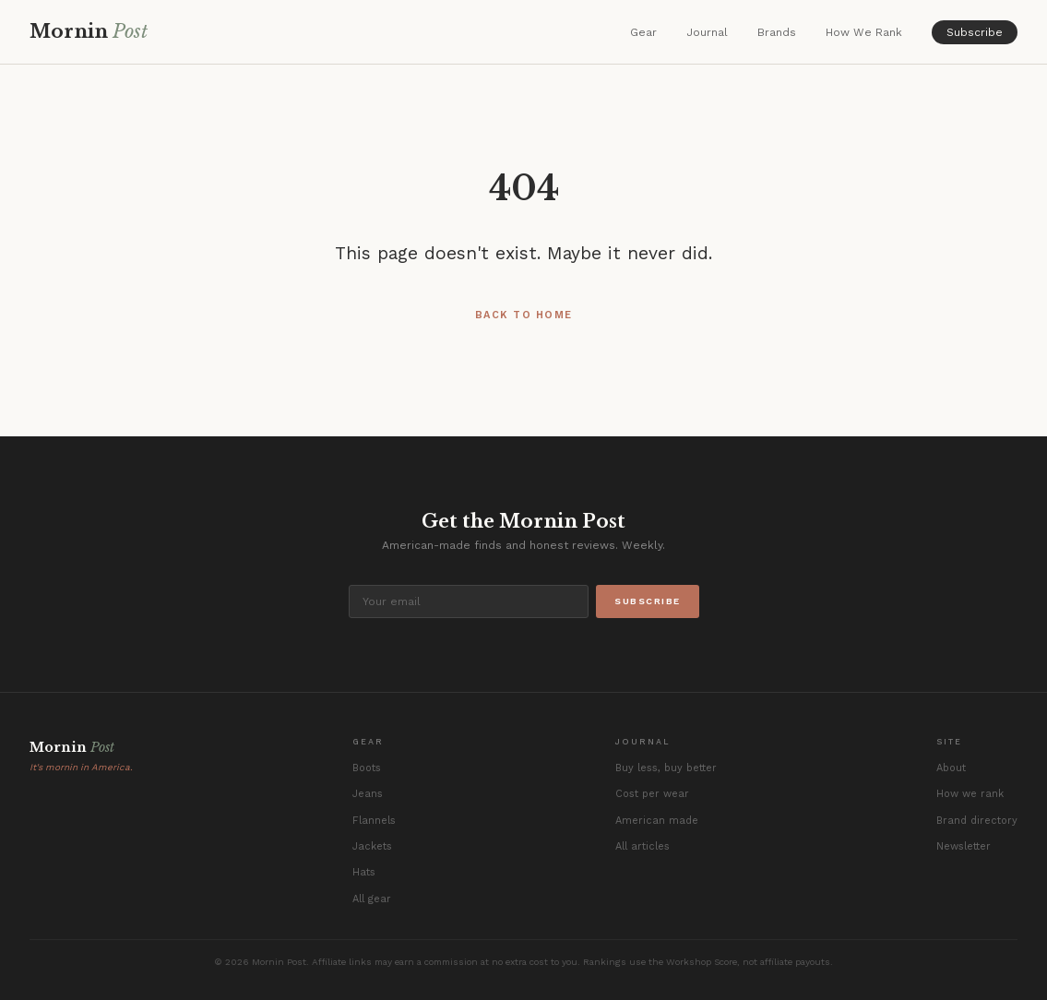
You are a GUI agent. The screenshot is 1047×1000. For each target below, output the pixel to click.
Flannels (374, 821)
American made (656, 821)
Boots (366, 768)
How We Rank (864, 32)
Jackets (372, 846)
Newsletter (963, 846)
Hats (363, 872)
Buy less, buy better (666, 768)
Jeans (367, 794)
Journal (707, 32)
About (951, 768)
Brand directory (976, 821)
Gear (643, 32)
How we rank (970, 794)
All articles (642, 846)
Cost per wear (652, 794)
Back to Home (524, 315)
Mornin (89, 31)
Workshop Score (701, 962)
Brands (776, 32)
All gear (371, 899)
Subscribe (974, 32)
